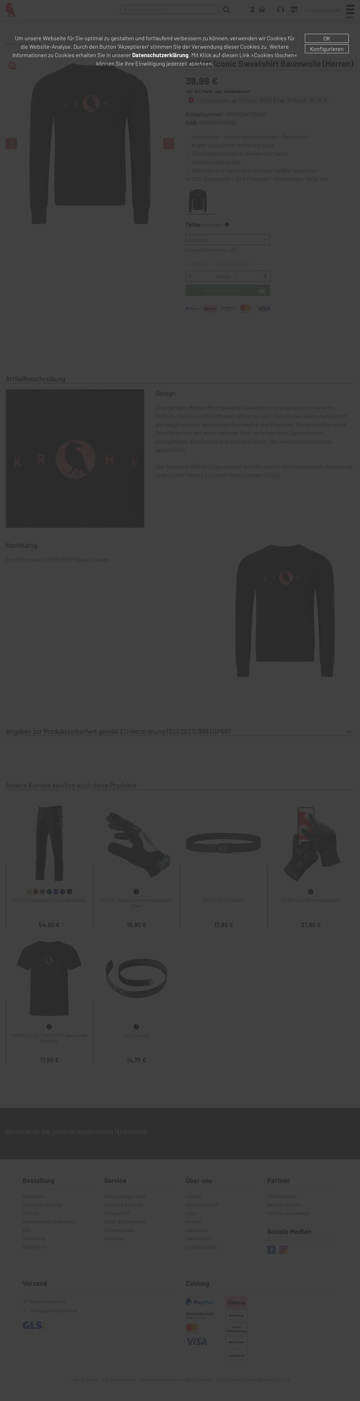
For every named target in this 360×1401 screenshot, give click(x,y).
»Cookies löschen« (274, 55)
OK (326, 38)
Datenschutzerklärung (160, 55)
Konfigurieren (327, 48)
